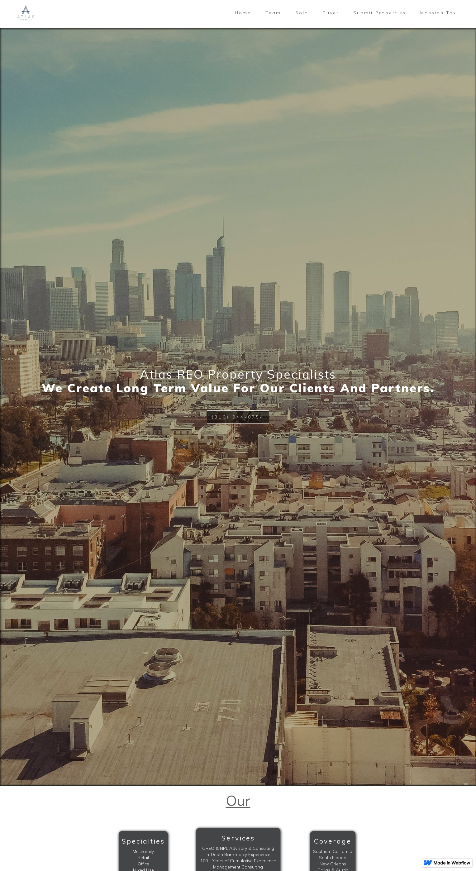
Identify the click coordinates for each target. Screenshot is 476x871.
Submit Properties (379, 13)
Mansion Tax (438, 13)
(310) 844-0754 (238, 417)
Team (273, 13)
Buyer (331, 13)
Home (243, 13)
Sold (301, 13)
